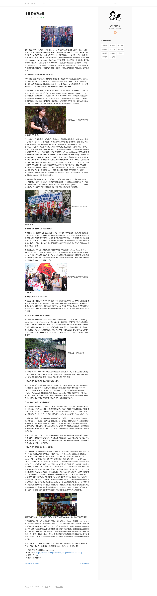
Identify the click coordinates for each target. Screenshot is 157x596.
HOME (27, 3)
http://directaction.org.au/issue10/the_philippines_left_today (59, 552)
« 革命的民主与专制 (32, 563)
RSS (115, 32)
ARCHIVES (35, 3)
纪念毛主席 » (84, 563)
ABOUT (43, 3)
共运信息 (41, 17)
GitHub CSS (59, 587)
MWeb (46, 587)
